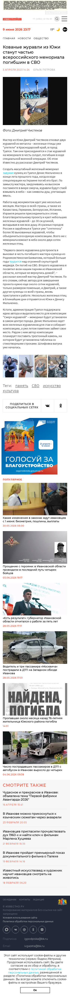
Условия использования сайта (20, 917)
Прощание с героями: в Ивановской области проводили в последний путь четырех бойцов (35, 553)
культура (11, 390)
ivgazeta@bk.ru (34, 946)
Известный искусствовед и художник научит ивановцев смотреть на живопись (32, 874)
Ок (35, 990)
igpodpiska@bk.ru (36, 939)
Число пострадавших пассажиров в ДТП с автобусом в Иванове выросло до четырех (35, 751)
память (21, 385)
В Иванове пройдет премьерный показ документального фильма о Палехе (34, 854)
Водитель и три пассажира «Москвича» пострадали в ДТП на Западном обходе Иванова (35, 653)
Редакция (38, 899)
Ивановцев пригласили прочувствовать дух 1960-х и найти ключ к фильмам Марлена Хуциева (34, 835)
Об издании (9, 899)
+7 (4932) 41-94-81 (42, 19)
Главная (9, 38)
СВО (35, 385)
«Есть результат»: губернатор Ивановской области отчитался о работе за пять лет (35, 603)
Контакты (24, 899)
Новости (24, 38)
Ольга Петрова (44, 69)
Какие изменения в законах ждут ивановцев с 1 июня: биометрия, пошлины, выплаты (35, 503)
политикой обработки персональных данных (34, 970)
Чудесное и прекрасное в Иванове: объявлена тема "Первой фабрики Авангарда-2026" (30, 796)
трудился (15, 261)
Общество (41, 38)
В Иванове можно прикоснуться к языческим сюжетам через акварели (32, 815)
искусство (52, 385)
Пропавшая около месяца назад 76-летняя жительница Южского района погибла (35, 703)
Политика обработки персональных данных (28, 921)
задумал (8, 173)
